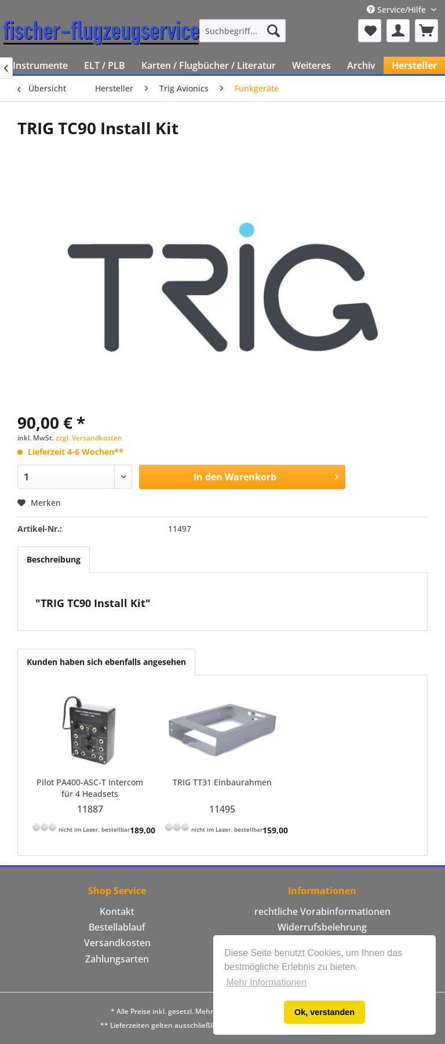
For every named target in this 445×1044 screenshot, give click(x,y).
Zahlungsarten (117, 959)
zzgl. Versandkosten (89, 438)
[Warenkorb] (426, 30)
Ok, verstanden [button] (324, 1012)
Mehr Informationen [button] (266, 982)
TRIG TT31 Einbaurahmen (222, 782)
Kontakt (117, 911)
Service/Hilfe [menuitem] (397, 9)
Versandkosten (117, 942)
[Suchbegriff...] (242, 30)
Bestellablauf (117, 927)
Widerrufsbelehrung (322, 927)
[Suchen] (273, 30)
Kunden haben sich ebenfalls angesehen (106, 661)
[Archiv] (361, 65)
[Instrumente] (40, 65)
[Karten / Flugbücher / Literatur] (208, 65)
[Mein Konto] (398, 30)
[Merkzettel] (369, 30)
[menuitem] (242, 30)
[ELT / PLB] (104, 65)
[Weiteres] (311, 65)
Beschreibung (54, 559)
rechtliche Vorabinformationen (322, 911)
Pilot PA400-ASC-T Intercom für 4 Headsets (90, 788)
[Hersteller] (414, 65)
